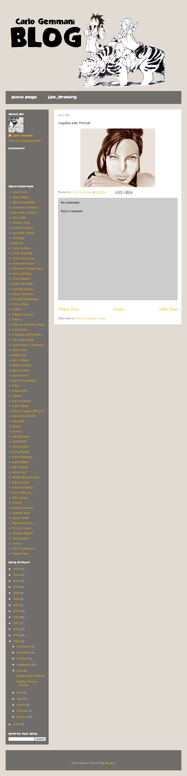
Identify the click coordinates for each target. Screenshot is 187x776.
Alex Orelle (19, 217)
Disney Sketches (23, 294)
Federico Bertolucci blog (28, 324)
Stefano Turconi (22, 508)
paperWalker (20, 462)
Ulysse (16, 543)
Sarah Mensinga (22, 487)
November (24, 652)
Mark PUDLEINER (24, 416)
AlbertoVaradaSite (23, 202)
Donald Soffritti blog (25, 299)
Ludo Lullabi (20, 406)
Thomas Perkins (22, 533)
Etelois (16, 309)
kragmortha (19, 390)
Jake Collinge (20, 360)
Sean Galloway (21, 492)
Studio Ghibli (20, 518)
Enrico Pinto (20, 304)
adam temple (20, 197)
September (24, 664)
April (20, 699)
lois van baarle (21, 401)
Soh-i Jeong (19, 497)
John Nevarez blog (24, 380)
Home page (24, 97)
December (24, 646)
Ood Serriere (20, 446)
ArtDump (18, 238)
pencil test (19, 472)
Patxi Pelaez (20, 467)
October (22, 658)
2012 (16, 629)
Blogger (110, 763)
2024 (17, 575)
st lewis (17, 502)
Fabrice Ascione (22, 314)
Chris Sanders (21, 278)
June (20, 670)
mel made (18, 421)
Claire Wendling (22, 283)
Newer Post (68, 309)
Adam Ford (19, 192)
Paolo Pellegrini (22, 457)
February (23, 711)
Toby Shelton (20, 538)
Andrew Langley (22, 227)
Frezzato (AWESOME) (27, 334)
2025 (16, 569)
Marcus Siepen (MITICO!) (28, 411)
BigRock (17, 243)
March (21, 705)
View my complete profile (24, 141)
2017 (16, 605)
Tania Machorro (22, 523)
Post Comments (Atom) (91, 318)
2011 (16, 635)
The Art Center (21, 528)
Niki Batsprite (21, 436)
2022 (17, 581)
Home (119, 309)
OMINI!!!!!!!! (19, 441)
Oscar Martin (20, 452)
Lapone (17, 396)
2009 (17, 724)
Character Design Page (27, 268)
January (22, 716)
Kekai (15, 385)
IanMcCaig (19, 355)
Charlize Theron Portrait (26, 683)
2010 (16, 641)
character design (23, 263)
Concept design (22, 289)
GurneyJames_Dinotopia (28, 345)
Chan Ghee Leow (23, 258)
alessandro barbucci (25, 207)
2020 (17, 593)
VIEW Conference (24, 548)
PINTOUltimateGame (25, 477)
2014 (16, 617)
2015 (16, 611)
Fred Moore (19, 329)
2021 (16, 587)
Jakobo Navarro (22, 365)
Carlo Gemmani (22, 135)
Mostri (16, 426)
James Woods (21, 370)
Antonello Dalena (23, 233)
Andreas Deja (21, 222)
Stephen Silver (21, 513)
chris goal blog (22, 273)
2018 (16, 599)
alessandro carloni (24, 212)
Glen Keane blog (22, 339)
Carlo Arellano (21, 248)
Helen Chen (19, 350)
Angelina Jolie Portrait (30, 675)
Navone (17, 431)
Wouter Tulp (20, 553)
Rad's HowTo (20, 482)
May (20, 692)
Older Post (168, 309)
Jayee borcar (20, 375)
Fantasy (17, 319)
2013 (16, 623)
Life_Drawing (62, 97)
